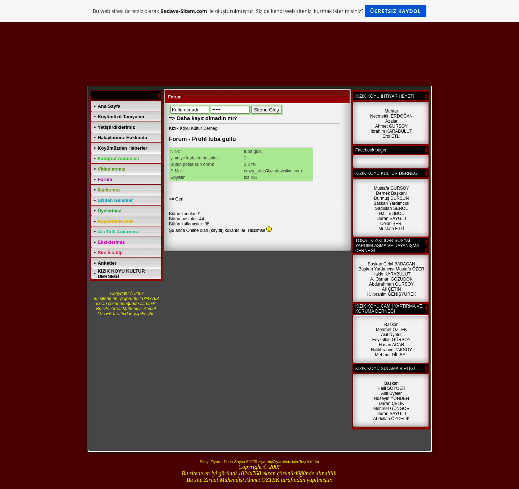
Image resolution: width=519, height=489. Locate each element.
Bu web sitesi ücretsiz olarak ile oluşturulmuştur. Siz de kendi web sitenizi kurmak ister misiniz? (259, 11)
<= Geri (176, 199)
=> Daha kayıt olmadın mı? (203, 118)
